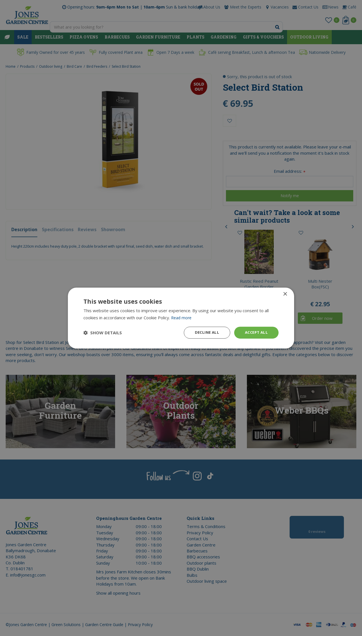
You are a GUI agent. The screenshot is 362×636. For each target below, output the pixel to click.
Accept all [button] (255, 332)
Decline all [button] (204, 332)
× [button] (285, 294)
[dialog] (181, 318)
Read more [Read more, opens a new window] (182, 317)
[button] (102, 332)
